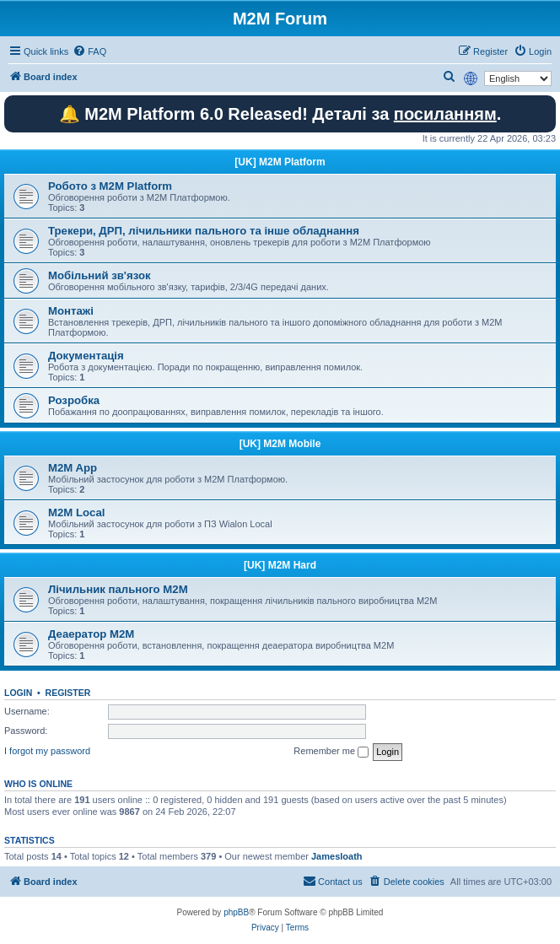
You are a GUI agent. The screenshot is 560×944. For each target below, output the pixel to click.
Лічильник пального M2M (118, 589)
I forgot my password (47, 751)
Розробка (74, 400)
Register (68, 693)
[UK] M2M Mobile (280, 444)
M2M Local (76, 512)
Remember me (331, 752)
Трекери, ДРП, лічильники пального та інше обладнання (203, 230)
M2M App (72, 467)
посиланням (445, 114)
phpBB (236, 912)
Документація (86, 355)
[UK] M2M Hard (280, 565)
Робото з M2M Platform (110, 186)
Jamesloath (337, 856)
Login (18, 693)
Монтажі (71, 311)
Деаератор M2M (91, 634)
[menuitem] (89, 51)
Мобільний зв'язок (99, 275)
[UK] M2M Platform (279, 162)
